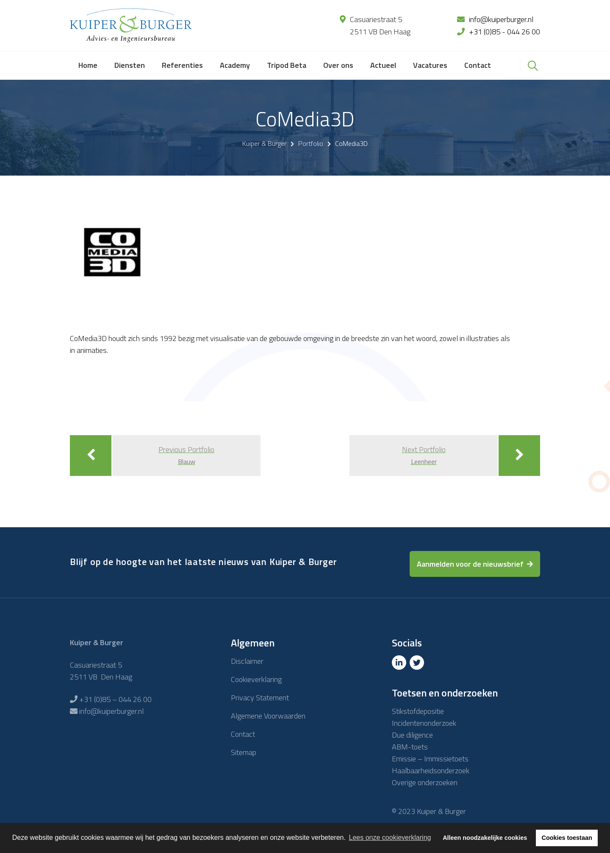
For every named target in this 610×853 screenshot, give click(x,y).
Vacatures (430, 65)
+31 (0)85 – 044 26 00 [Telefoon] (115, 699)
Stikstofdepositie (418, 711)
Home (87, 65)
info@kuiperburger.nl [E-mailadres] (501, 19)
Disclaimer (247, 661)
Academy (235, 65)
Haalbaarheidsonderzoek (430, 770)
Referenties (182, 65)
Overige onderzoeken (425, 782)
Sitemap (243, 752)
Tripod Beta (286, 65)
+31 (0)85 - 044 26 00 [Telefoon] (504, 31)
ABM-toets (410, 746)
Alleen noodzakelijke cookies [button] (485, 837)
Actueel (383, 65)
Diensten (129, 65)
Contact (477, 65)
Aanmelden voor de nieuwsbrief (470, 564)
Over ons (338, 65)
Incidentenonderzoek (424, 723)
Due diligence (412, 735)
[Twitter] (418, 662)
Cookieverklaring (256, 679)
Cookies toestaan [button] (567, 837)
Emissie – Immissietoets (430, 758)
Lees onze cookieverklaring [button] (390, 837)
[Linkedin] (400, 662)
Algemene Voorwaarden (268, 716)
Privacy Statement (260, 697)
